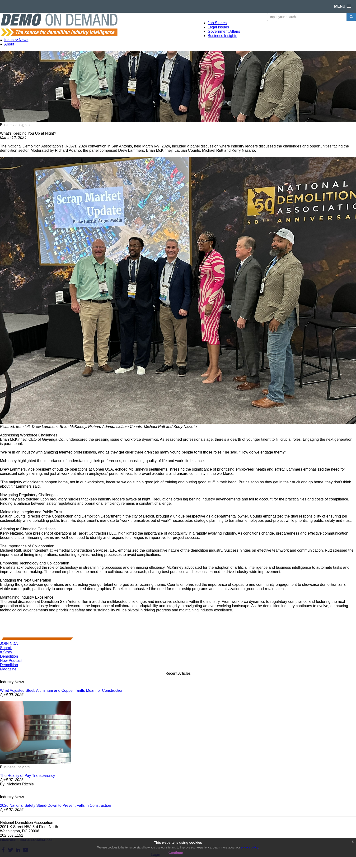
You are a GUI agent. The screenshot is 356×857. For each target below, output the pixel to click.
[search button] (351, 17)
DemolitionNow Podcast (11, 658)
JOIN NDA (9, 644)
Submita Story (6, 650)
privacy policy (249, 847)
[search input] (307, 17)
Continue (176, 853)
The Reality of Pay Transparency (27, 776)
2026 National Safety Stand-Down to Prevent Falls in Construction (55, 805)
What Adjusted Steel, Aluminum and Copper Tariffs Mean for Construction (61, 690)
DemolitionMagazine (9, 667)
